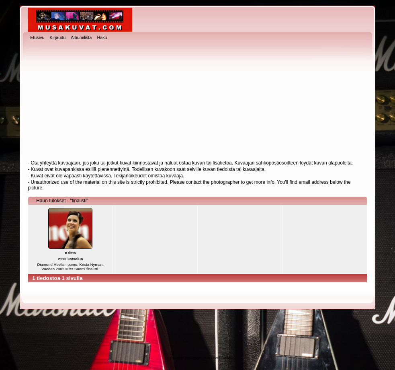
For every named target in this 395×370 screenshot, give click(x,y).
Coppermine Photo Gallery (211, 358)
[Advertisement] (197, 101)
